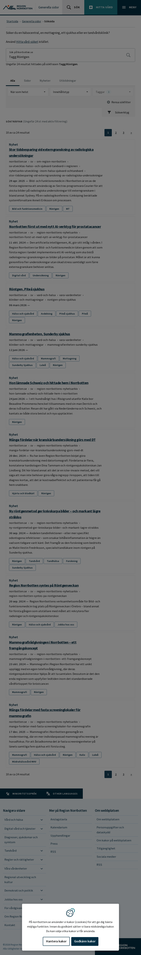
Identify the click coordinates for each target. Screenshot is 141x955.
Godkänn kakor (84, 941)
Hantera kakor (56, 941)
